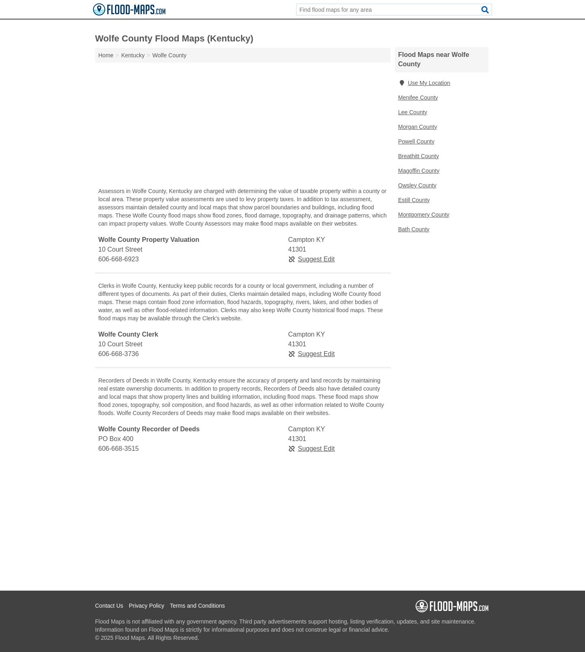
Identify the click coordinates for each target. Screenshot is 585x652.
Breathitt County (418, 156)
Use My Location (424, 83)
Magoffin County (419, 170)
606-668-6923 (118, 259)
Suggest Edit (311, 259)
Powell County (416, 141)
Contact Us (109, 605)
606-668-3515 (118, 448)
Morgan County (417, 127)
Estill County (414, 200)
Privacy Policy (146, 605)
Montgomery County (423, 214)
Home (105, 55)
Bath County (413, 229)
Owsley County (417, 185)
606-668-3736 (118, 353)
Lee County (412, 112)
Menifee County (418, 97)
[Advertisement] (243, 127)
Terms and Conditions (197, 605)
